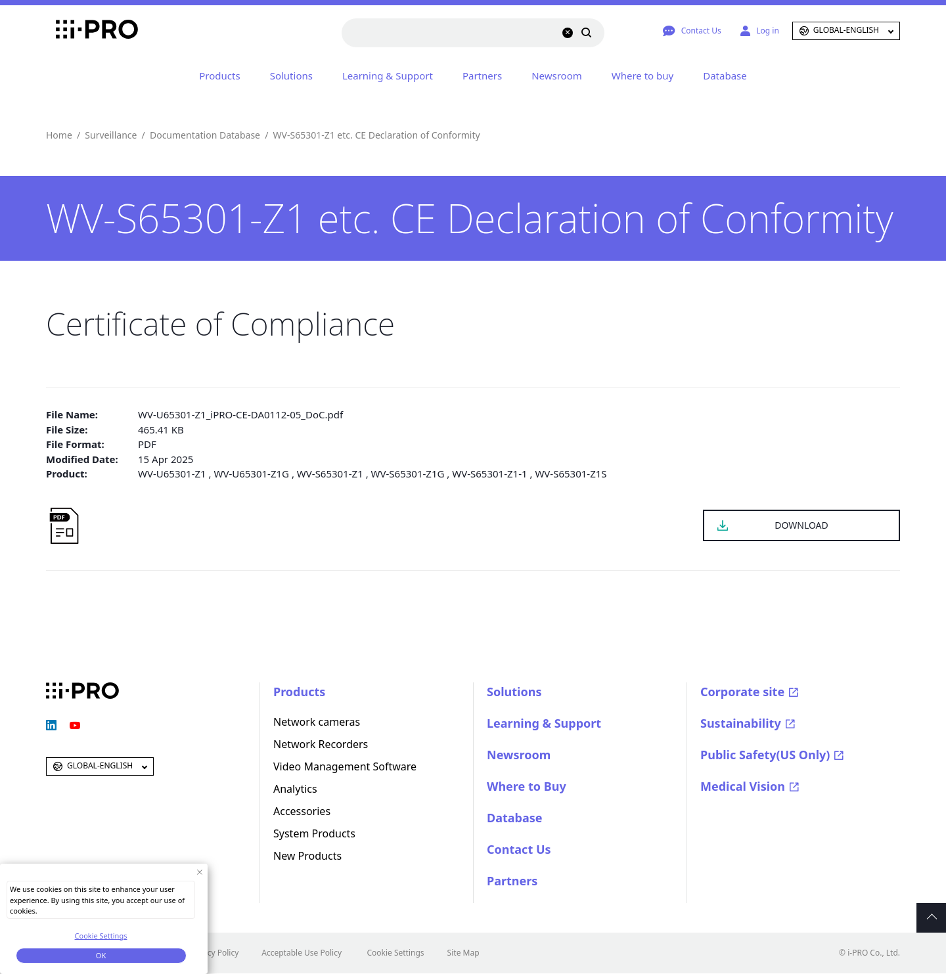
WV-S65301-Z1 (330, 473)
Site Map (463, 952)
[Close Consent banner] (199, 872)
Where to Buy (526, 786)
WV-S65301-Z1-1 (489, 473)
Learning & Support (387, 75)
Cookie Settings (395, 952)
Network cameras (316, 722)
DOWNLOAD (801, 525)
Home (59, 135)
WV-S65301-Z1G (408, 473)
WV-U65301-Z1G (251, 473)
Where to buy (642, 75)
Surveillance (111, 135)
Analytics (295, 789)
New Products (307, 856)
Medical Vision (742, 786)
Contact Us (519, 849)
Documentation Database (205, 135)
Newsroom (556, 75)
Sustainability (740, 723)
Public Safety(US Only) (765, 755)
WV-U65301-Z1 (172, 473)
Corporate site (742, 691)
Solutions (291, 75)
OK (101, 955)
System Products (314, 833)
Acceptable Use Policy (301, 952)
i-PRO (82, 30)
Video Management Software (345, 766)
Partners (482, 75)
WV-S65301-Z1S (570, 473)
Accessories (301, 811)
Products (219, 75)
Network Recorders (320, 744)
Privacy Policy (214, 952)
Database (724, 75)
